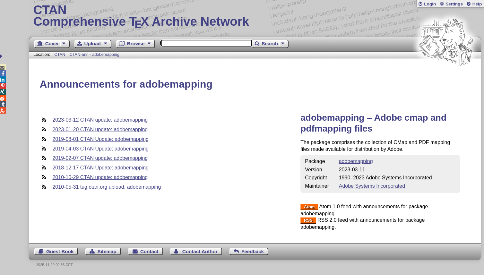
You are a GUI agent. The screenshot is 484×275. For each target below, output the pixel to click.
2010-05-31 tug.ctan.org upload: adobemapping (106, 187)
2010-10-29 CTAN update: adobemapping (100, 177)
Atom (309, 206)
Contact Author (200, 251)
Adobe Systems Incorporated (372, 186)
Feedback (252, 251)
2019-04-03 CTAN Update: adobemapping (100, 148)
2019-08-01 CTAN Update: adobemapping (100, 139)
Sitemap (107, 251)
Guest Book (59, 251)
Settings (454, 4)
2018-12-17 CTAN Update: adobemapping (100, 167)
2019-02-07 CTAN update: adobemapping (100, 158)
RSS (308, 220)
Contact (149, 251)
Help (477, 4)
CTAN (59, 54)
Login (430, 4)
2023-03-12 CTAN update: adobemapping (100, 120)
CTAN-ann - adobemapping (94, 54)
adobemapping (356, 161)
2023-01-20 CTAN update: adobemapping (100, 129)
